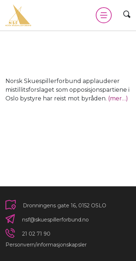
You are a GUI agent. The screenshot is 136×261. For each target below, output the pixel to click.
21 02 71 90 (36, 234)
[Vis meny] (104, 15)
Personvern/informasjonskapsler (46, 244)
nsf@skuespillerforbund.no (55, 219)
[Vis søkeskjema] (127, 15)
